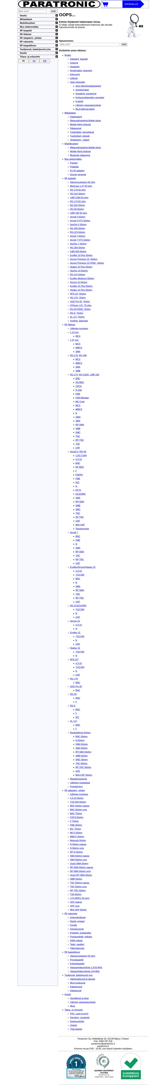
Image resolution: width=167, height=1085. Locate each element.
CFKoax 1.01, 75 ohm (81, 305)
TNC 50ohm (81, 763)
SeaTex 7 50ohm (78, 244)
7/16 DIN (80, 575)
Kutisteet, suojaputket (80, 933)
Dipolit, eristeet (77, 921)
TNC (78, 436)
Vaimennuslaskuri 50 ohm (82, 182)
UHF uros (74, 906)
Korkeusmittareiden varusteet (90, 97)
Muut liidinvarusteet (85, 109)
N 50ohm (80, 740)
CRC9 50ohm (76, 817)
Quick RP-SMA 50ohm (81, 875)
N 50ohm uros (77, 848)
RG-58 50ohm (77, 209)
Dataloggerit (76, 117)
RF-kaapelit (70, 178)
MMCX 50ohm (77, 836)
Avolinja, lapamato (79, 321)
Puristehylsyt (76, 786)
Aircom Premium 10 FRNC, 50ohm (87, 263)
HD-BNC (80, 382)
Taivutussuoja (82, 529)
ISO (77, 482)
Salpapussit (76, 990)
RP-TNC (80, 440)
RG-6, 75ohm (76, 313)
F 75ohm (74, 821)
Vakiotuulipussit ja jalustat (82, 979)
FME (78, 394)
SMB (78, 371)
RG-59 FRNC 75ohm (80, 309)
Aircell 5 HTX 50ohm (80, 221)
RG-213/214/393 (78, 606)
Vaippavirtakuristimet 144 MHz (85, 971)
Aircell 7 (74, 532)
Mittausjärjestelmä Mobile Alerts (85, 120)
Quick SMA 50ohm (79, 863)
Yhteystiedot (76, 1029)
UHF (78, 448)
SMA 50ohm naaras (79, 856)
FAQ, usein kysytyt (79, 1014)
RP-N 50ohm (76, 852)
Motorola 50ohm (78, 840)
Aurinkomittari (82, 90)
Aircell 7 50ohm (77, 236)
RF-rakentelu (71, 913)
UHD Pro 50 (76, 686)
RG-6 (72, 706)
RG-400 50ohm (77, 228)
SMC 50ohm (82, 759)
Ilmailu (68, 55)
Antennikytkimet (78, 917)
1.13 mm (74, 332)
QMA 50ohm (82, 744)
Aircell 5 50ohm (77, 217)
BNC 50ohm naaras (79, 806)
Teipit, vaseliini (77, 944)
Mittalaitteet (70, 113)
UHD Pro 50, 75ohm (80, 301)
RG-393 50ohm (77, 248)
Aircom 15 (75, 621)
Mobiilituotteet (71, 144)
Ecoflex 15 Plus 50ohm (81, 286)
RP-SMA (80, 425)
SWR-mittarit (76, 940)
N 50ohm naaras (78, 844)
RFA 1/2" (74, 659)
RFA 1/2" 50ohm (78, 294)
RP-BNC (80, 467)
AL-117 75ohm (77, 317)
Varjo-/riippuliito (77, 82)
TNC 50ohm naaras (79, 883)
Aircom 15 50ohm (78, 282)
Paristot (74, 163)
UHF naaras (76, 902)
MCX (78, 336)
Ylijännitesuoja (77, 948)
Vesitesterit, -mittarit (79, 140)
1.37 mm (74, 340)
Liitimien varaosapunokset (88, 105)
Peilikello (74, 167)
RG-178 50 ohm (78, 190)
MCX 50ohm (76, 833)
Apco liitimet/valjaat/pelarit (88, 86)
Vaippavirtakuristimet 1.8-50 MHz (86, 967)
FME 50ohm (76, 825)
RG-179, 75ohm (78, 298)
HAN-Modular (82, 398)
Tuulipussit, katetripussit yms (79, 975)
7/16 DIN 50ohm (78, 802)
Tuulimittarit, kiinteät (80, 136)
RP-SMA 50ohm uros (80, 871)
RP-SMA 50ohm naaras (81, 867)
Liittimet (74, 78)
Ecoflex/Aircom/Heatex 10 (82, 567)
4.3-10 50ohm (77, 798)
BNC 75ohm (76, 813)
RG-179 (74, 679)
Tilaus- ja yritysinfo (74, 1010)
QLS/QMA (81, 494)
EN (44, 61)
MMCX (79, 348)
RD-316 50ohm (77, 205)
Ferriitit (73, 925)
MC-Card (80, 401)
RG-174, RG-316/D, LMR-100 (84, 375)
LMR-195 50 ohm (78, 213)
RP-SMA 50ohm (83, 752)
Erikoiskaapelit (77, 964)
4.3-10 (79, 459)
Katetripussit (76, 987)
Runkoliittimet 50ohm (80, 733)
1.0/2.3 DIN (81, 455)
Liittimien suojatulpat (80, 783)
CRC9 (79, 386)
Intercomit (75, 74)
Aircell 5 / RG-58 (78, 452)
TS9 (78, 444)
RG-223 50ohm (77, 232)
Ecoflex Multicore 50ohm (82, 278)
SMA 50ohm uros (78, 860)
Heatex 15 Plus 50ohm (81, 290)
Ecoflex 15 (75, 632)
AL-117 (73, 721)
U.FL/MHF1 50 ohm (79, 898)
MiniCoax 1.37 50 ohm (81, 186)
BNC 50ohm (82, 736)
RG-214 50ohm (77, 274)
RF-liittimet (70, 324)
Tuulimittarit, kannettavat (82, 132)
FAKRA (79, 475)
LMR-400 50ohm (78, 251)
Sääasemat (75, 128)
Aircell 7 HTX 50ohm (80, 240)
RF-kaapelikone (72, 952)
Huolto (68, 994)
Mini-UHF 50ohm (84, 775)
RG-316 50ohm (77, 194)
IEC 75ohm (75, 829)
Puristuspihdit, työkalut (81, 937)
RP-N (78, 490)
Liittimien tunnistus (79, 328)
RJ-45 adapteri (77, 171)
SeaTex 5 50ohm (78, 224)
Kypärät (79, 101)
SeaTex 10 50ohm (79, 271)
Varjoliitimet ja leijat (79, 998)
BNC (78, 378)
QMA (78, 417)
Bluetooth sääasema (80, 155)
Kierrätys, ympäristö (79, 1017)
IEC (77, 717)
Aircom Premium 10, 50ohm (83, 259)
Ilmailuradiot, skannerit (81, 70)
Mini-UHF (80, 525)
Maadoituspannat (78, 779)
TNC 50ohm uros (78, 887)
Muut (72, 1006)
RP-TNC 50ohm (83, 767)
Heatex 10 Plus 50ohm (81, 267)
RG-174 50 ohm (78, 201)
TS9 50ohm (76, 894)
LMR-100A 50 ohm (79, 197)
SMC (78, 432)
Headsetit (74, 67)
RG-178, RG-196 (78, 355)
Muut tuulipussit (77, 983)
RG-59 (73, 694)
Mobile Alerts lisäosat (80, 124)
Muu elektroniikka (73, 159)
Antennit (74, 63)
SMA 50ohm (82, 748)
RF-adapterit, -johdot (75, 790)
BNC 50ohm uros (78, 810)
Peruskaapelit (76, 960)
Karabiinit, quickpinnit (86, 94)
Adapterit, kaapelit (79, 59)
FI (23, 61)
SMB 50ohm (82, 756)
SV (34, 61)
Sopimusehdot (77, 1021)
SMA (78, 351)
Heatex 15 (75, 648)
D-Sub (79, 390)
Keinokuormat (77, 929)
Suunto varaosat (78, 174)
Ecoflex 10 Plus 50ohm (81, 255)
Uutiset (73, 1025)
